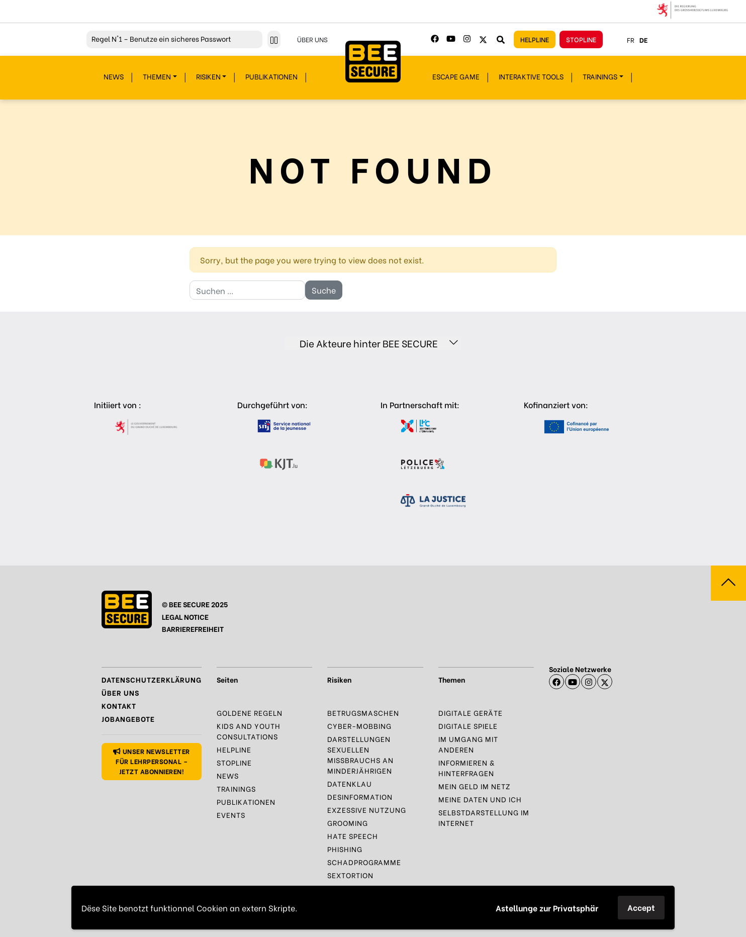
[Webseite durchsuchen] (501, 39)
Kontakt (119, 705)
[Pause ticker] (274, 39)
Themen (157, 76)
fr (630, 39)
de (643, 39)
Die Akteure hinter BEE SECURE (379, 343)
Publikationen (271, 76)
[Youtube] (450, 38)
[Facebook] (434, 38)
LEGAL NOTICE (185, 616)
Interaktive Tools (531, 76)
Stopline (581, 39)
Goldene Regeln (250, 712)
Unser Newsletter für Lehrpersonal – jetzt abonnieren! (151, 761)
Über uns (312, 39)
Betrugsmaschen (363, 712)
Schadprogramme (364, 862)
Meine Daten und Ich (480, 799)
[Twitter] (483, 38)
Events (231, 814)
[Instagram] (467, 38)
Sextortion (350, 875)
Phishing (344, 849)
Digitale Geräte (470, 712)
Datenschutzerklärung (152, 679)
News (114, 76)
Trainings (600, 76)
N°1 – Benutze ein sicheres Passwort (161, 38)
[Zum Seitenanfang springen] (728, 583)
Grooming (347, 822)
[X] (604, 681)
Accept (641, 907)
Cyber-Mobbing (359, 725)
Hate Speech (352, 835)
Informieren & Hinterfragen (466, 767)
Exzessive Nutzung (366, 809)
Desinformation (360, 796)
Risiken (208, 76)
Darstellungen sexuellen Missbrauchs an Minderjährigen (360, 754)
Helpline (534, 39)
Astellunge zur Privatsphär (547, 907)
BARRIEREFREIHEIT (193, 628)
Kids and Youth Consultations (249, 730)
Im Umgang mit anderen (468, 744)
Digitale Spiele (468, 725)
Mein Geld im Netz (474, 786)
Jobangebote (128, 718)
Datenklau (349, 783)
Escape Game (456, 76)
